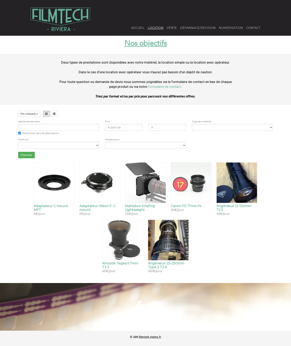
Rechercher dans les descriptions (38, 133)
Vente (172, 28)
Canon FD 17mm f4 (186, 206)
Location (155, 28)
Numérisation (231, 28)
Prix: (107, 121)
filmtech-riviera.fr (150, 337)
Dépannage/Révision (198, 28)
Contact (253, 28)
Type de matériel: (202, 121)
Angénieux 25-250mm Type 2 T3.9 (166, 265)
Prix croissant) (29, 113)
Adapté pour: (112, 139)
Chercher (26, 155)
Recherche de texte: (29, 121)
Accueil (137, 28)
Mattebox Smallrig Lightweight (140, 208)
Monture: (23, 139)
